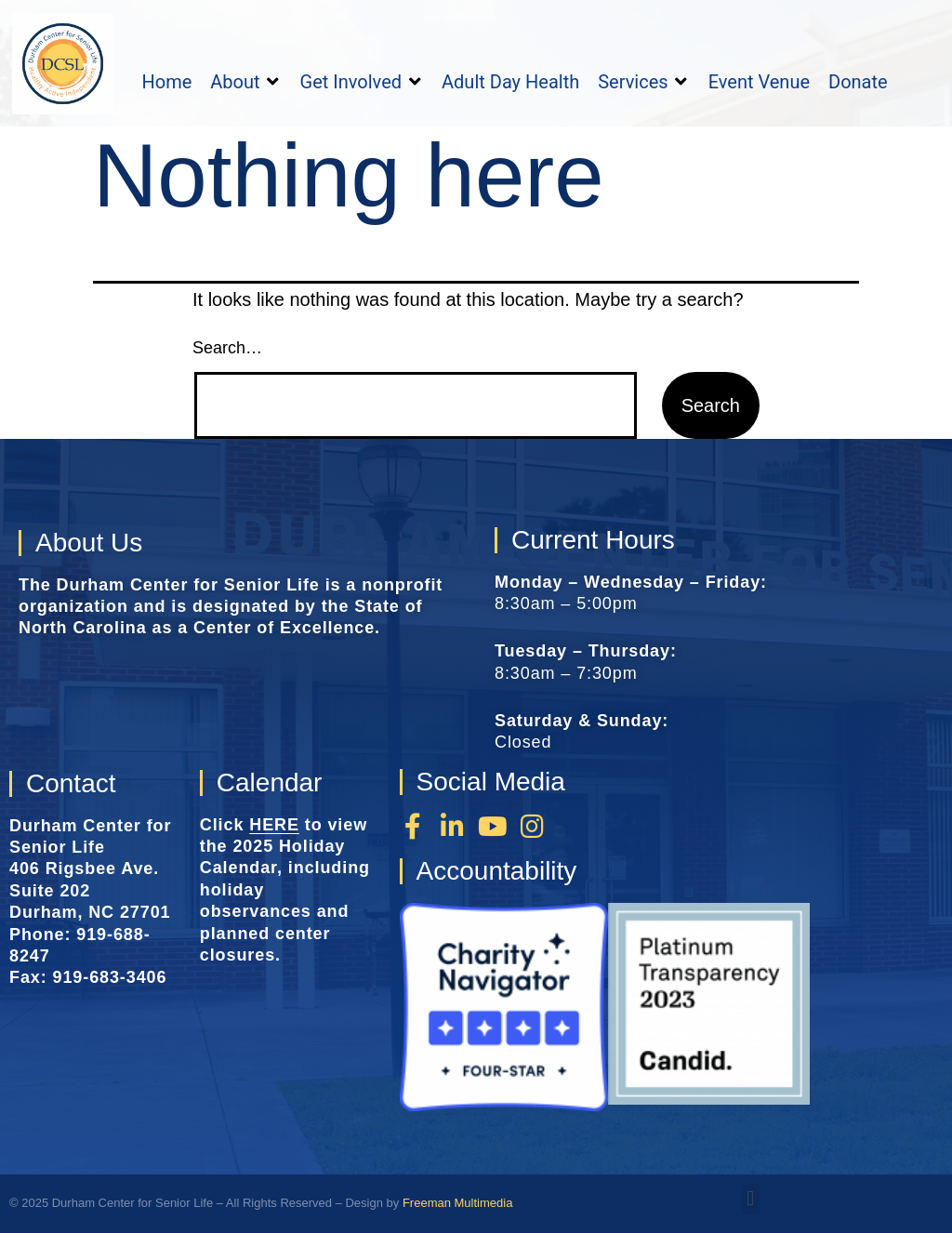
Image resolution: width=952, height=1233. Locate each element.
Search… (227, 347)
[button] (245, 81)
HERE (274, 824)
